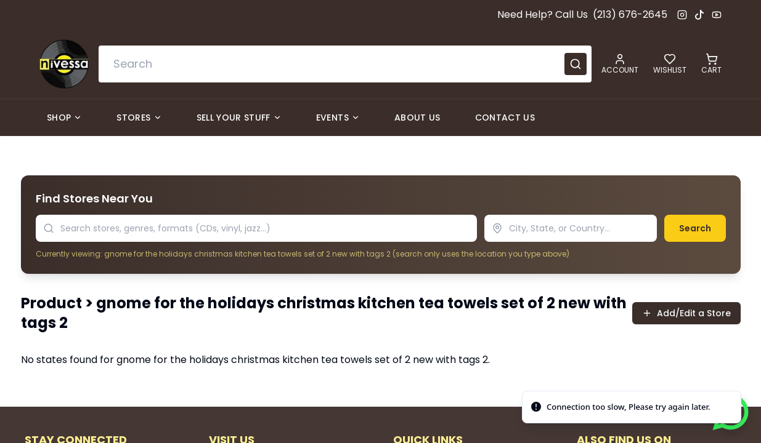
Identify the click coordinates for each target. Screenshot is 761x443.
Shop (64, 117)
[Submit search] (575, 64)
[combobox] (345, 64)
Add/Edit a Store (686, 313)
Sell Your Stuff (239, 117)
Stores (138, 117)
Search (695, 228)
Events (338, 117)
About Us (417, 117)
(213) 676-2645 (630, 14)
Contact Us (505, 117)
